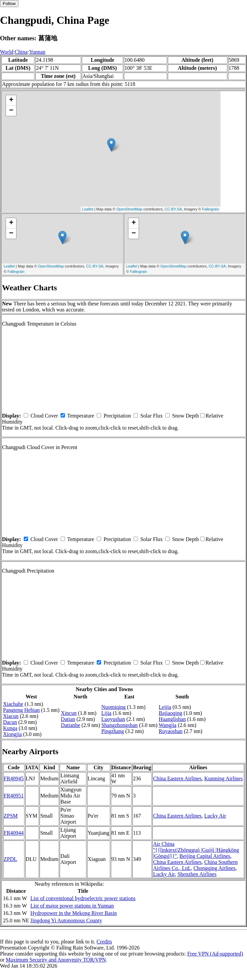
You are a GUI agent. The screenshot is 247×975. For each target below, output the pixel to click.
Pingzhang (112, 731)
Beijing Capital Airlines (204, 856)
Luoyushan (113, 719)
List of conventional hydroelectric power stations (83, 898)
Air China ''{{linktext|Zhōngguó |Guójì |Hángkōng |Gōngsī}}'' (196, 850)
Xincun (69, 713)
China (21, 52)
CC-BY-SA (173, 209)
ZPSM (11, 816)
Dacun (10, 722)
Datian (68, 719)
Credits (104, 941)
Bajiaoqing (170, 713)
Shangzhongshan (119, 725)
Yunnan (37, 52)
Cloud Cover (44, 416)
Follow (9, 3)
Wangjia (167, 725)
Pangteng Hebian (21, 710)
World (6, 52)
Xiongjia (12, 734)
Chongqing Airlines (214, 868)
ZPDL (10, 859)
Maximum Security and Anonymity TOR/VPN (56, 960)
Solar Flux (151, 416)
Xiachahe (13, 704)
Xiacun (10, 716)
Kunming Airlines (223, 778)
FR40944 (14, 833)
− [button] (11, 111)
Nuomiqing (113, 707)
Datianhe (70, 725)
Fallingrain (210, 209)
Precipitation (117, 416)
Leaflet (87, 209)
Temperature (80, 416)
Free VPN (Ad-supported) (215, 954)
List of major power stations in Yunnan (72, 906)
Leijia (165, 707)
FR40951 (14, 795)
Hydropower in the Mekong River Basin (73, 913)
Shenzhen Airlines (197, 874)
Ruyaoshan (170, 731)
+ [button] (11, 100)
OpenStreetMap (129, 209)
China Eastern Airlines (177, 778)
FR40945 (14, 778)
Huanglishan (172, 719)
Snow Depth (185, 416)
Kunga (10, 728)
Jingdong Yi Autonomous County (66, 920)
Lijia (106, 713)
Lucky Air (215, 816)
